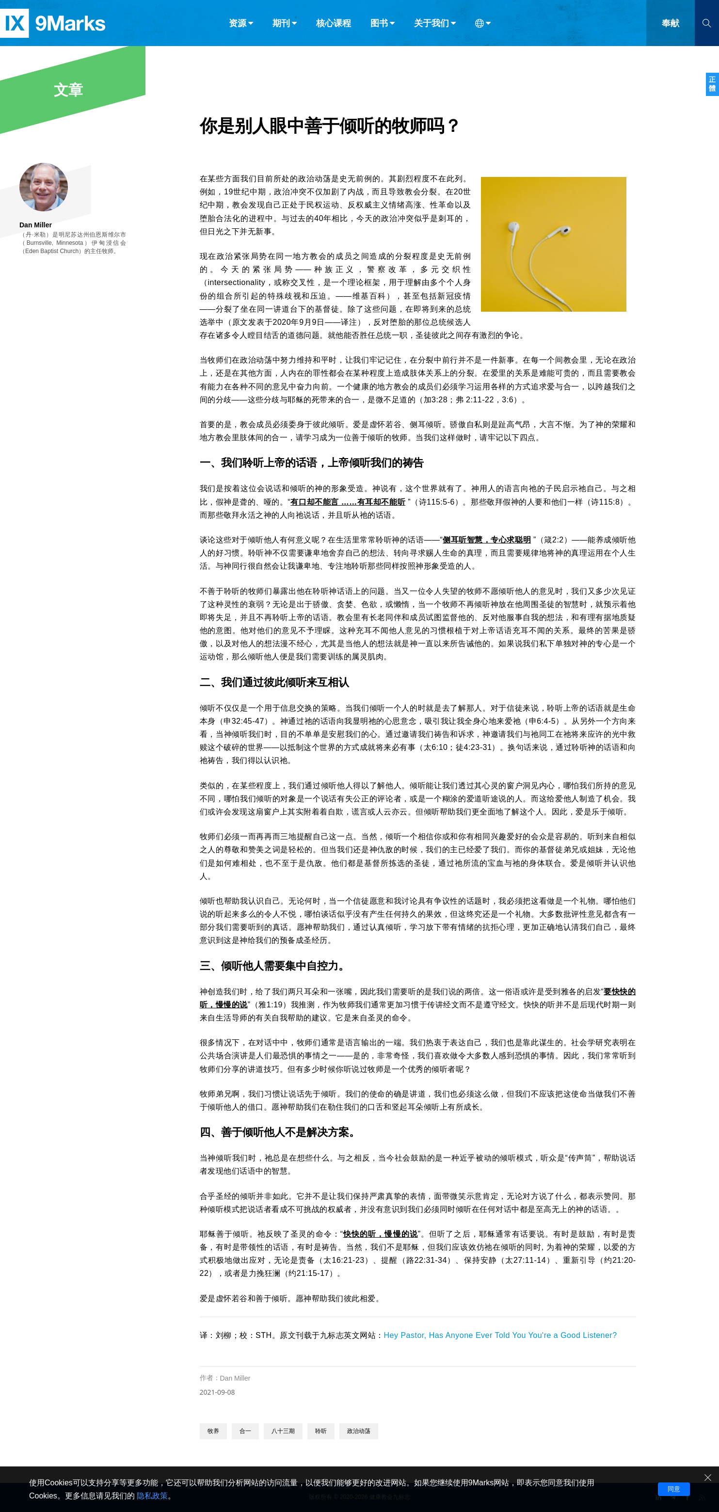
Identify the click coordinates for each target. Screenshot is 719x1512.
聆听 (321, 1431)
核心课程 (333, 28)
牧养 (213, 1431)
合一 (245, 1431)
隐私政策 (152, 1496)
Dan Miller (235, 1378)
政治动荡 (358, 1431)
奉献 (670, 28)
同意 (674, 1489)
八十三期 (283, 1431)
